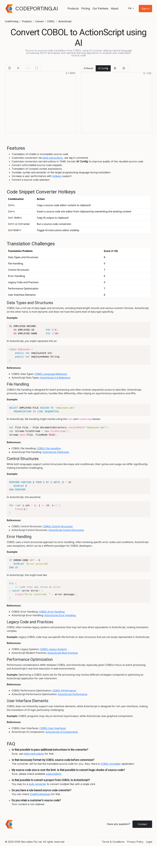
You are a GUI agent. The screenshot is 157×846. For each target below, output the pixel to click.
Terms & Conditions (113, 841)
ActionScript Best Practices (62, 653)
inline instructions (52, 157)
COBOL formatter (111, 763)
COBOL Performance (64, 690)
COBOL (51, 21)
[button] (145, 8)
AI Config (103, 68)
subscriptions (53, 773)
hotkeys (56, 176)
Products (73, 8)
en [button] (130, 8)
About (114, 8)
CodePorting (11, 21)
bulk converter (37, 784)
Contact (142, 824)
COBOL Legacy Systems (53, 649)
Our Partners (100, 8)
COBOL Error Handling (52, 611)
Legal (149, 841)
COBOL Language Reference (50, 374)
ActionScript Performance (72, 694)
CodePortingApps (40, 794)
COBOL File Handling (49, 448)
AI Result (88, 68)
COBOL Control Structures (58, 526)
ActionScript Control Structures (66, 530)
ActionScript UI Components (62, 732)
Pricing (85, 8)
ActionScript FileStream (55, 452)
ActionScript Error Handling (60, 615)
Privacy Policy (135, 841)
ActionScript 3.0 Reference (55, 377)
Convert (39, 21)
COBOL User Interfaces (52, 728)
